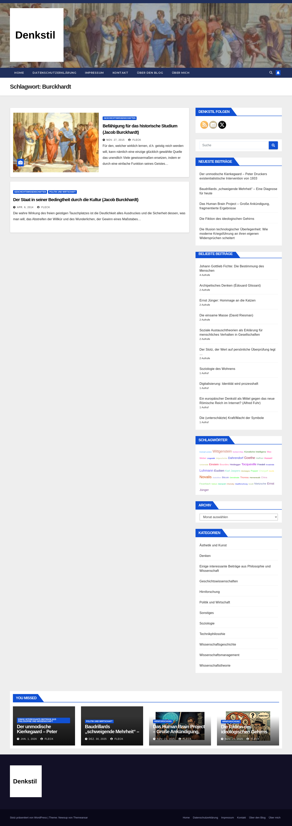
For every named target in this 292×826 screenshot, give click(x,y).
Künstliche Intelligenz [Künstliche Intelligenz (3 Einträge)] (255, 451)
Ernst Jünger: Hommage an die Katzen (227, 300)
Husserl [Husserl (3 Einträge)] (268, 458)
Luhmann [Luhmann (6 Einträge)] (206, 470)
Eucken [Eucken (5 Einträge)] (219, 470)
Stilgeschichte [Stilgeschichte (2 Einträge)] (221, 458)
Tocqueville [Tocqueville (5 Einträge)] (248, 464)
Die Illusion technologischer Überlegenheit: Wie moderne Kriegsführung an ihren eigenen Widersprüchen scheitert (233, 234)
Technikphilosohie (212, 634)
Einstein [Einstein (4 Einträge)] (214, 464)
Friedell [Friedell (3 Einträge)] (261, 464)
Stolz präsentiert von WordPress (29, 817)
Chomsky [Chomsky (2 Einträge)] (230, 484)
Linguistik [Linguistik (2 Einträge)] (211, 458)
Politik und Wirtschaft (62, 192)
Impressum (94, 73)
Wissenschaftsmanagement (219, 655)
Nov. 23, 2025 (166, 739)
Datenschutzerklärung (54, 73)
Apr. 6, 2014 (25, 207)
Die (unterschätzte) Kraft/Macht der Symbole (231, 418)
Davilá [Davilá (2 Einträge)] (271, 471)
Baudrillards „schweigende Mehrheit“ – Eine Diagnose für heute (112, 731)
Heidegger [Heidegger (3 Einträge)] (235, 464)
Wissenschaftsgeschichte (217, 644)
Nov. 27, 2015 (115, 140)
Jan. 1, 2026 (29, 739)
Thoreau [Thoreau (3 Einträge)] (244, 477)
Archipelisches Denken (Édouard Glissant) (230, 285)
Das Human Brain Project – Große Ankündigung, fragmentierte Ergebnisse (179, 731)
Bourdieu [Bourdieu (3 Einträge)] (224, 464)
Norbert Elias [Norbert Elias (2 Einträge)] (238, 452)
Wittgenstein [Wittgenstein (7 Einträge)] (222, 451)
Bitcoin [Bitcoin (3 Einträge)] (225, 477)
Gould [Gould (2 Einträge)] (251, 484)
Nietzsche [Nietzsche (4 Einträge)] (260, 483)
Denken (205, 555)
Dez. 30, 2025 (98, 739)
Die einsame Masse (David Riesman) (226, 315)
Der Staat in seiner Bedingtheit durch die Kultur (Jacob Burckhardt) (75, 199)
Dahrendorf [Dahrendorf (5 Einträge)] (235, 458)
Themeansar (80, 817)
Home (19, 73)
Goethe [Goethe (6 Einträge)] (249, 458)
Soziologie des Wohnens (217, 368)
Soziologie (207, 623)
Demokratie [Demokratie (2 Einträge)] (234, 478)
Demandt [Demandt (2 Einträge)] (222, 484)
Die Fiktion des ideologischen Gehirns (226, 218)
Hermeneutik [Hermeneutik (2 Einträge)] (255, 478)
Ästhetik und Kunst (213, 545)
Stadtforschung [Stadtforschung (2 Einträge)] (241, 484)
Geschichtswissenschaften (119, 118)
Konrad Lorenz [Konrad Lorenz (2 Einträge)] (205, 452)
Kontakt (120, 73)
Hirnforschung (209, 591)
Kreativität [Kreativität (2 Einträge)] (270, 465)
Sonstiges (206, 613)
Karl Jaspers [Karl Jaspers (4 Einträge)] (232, 470)
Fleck (134, 140)
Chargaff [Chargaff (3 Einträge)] (263, 470)
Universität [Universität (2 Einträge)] (203, 465)
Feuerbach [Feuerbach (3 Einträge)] (205, 483)
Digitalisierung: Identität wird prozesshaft (228, 383)
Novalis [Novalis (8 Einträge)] (205, 477)
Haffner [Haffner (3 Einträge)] (259, 458)
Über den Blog (150, 73)
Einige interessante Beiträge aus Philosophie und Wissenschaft (37, 720)
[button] (271, 72)
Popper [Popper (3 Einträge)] (254, 470)
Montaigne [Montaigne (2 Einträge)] (245, 471)
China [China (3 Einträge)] (264, 477)
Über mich (181, 73)
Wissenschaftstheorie (214, 665)
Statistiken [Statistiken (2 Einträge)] (217, 478)
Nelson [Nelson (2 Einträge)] (214, 484)
